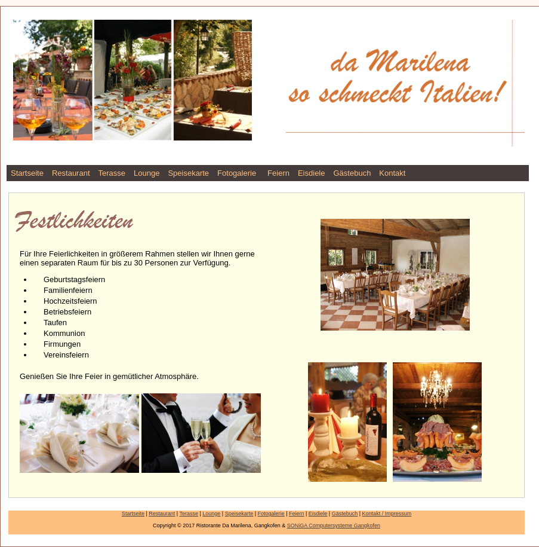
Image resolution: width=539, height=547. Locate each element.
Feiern (278, 173)
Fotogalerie (236, 173)
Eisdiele (311, 173)
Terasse (112, 173)
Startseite (27, 173)
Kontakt (392, 173)
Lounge (146, 173)
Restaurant (71, 173)
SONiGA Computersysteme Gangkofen (333, 525)
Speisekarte (188, 173)
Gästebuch (352, 173)
